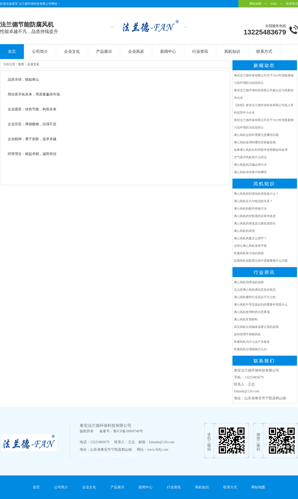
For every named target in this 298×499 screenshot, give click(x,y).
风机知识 (232, 51)
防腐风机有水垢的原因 (249, 253)
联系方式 (264, 51)
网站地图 (255, 3)
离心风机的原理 (244, 231)
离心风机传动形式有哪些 (250, 172)
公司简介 (40, 51)
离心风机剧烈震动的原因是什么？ (256, 193)
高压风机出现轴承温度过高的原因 (256, 327)
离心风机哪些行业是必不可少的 (255, 297)
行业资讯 (200, 51)
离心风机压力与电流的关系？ (253, 201)
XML (273, 3)
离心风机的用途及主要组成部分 (255, 223)
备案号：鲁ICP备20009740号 (121, 431)
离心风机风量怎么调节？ (250, 238)
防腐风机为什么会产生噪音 (252, 341)
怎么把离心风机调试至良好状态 (255, 289)
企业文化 (72, 51)
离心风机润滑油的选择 (249, 282)
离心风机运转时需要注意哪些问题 (256, 135)
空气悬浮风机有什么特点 (250, 157)
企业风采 (136, 51)
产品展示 (104, 51)
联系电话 (292, 3)
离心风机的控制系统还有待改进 (255, 216)
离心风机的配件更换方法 (250, 208)
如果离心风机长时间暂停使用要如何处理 (261, 150)
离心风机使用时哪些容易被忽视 (255, 142)
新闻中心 (168, 51)
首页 (12, 51)
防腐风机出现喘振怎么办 (250, 349)
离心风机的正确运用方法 (250, 164)
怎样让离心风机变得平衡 (250, 246)
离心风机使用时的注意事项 (252, 312)
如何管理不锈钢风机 (247, 334)
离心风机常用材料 (246, 319)
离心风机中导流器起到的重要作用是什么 (261, 304)
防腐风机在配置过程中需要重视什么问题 (261, 260)
